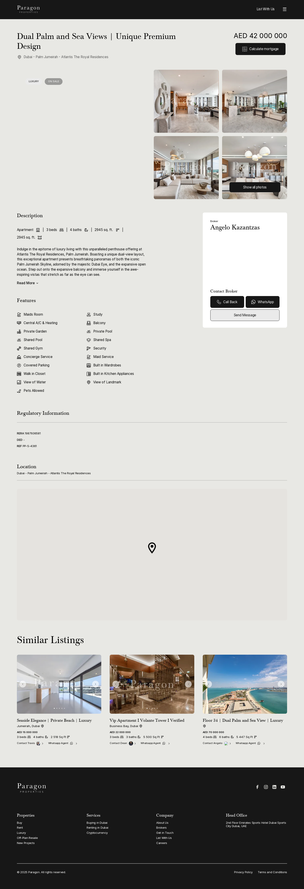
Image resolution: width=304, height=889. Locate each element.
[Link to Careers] (186, 843)
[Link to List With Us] (186, 837)
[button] (152, 548)
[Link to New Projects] (47, 843)
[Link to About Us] (186, 822)
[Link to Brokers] (186, 827)
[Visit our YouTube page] (283, 787)
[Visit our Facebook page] (257, 787)
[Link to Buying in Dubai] (117, 822)
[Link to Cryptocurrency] (117, 832)
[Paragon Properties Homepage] (82, 9)
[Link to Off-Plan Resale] (47, 837)
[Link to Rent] (47, 827)
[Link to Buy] (47, 822)
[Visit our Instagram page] (266, 787)
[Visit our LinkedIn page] (274, 787)
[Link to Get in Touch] (186, 832)
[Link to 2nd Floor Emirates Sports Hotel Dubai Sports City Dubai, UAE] (256, 824)
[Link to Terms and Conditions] (272, 872)
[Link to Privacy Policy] (243, 872)
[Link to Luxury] (47, 832)
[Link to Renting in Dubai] (117, 827)
